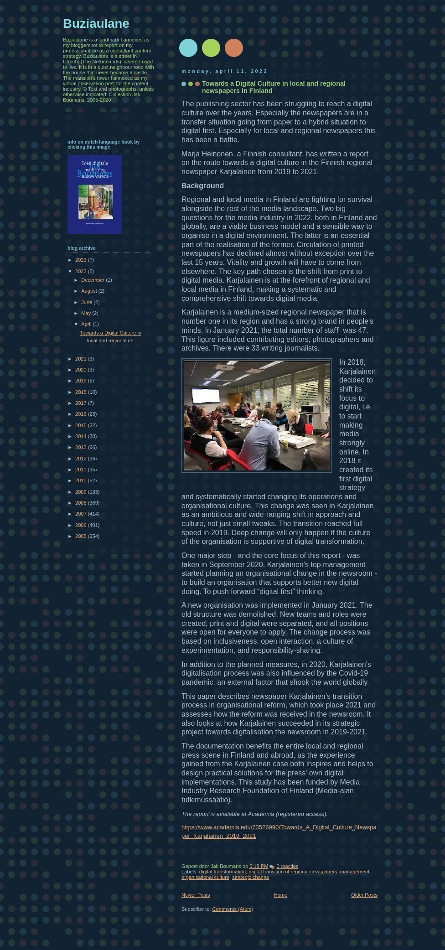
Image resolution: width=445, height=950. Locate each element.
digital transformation (222, 871)
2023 (81, 260)
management (354, 871)
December (93, 280)
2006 (81, 525)
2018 (81, 392)
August (89, 291)
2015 (81, 425)
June (87, 302)
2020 (81, 369)
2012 (81, 458)
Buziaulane (96, 23)
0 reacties (287, 866)
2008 (81, 503)
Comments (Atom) (233, 909)
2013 (81, 447)
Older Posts (364, 895)
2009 (81, 492)
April (87, 324)
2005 (81, 536)
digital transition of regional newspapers (292, 871)
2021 (81, 358)
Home (280, 895)
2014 (81, 436)
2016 (81, 414)
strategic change (250, 877)
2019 (81, 380)
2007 (81, 513)
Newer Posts (195, 895)
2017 (81, 403)
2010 (81, 480)
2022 (81, 271)
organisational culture (205, 877)
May (86, 313)
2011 (81, 469)
